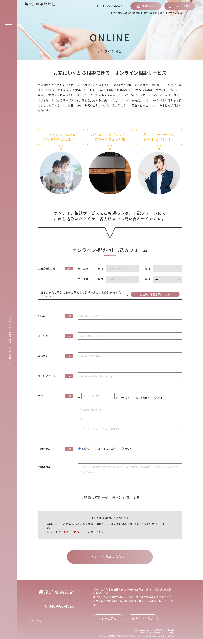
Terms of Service (161, 632)
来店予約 (145, 6)
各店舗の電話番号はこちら (155, 294)
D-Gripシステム (167, 636)
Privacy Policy (145, 632)
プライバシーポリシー (71, 532)
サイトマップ (36, 620)
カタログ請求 (179, 6)
